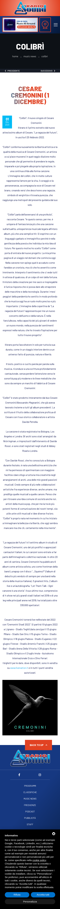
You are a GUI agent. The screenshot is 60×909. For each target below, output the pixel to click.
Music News (30, 56)
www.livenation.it (19, 667)
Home (15, 56)
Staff (30, 824)
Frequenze (30, 805)
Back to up (38, 744)
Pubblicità (30, 818)
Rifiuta (17, 894)
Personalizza (30, 901)
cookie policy (39, 860)
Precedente (12, 70)
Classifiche (30, 792)
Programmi (30, 786)
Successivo (48, 70)
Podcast (30, 811)
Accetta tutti (43, 894)
